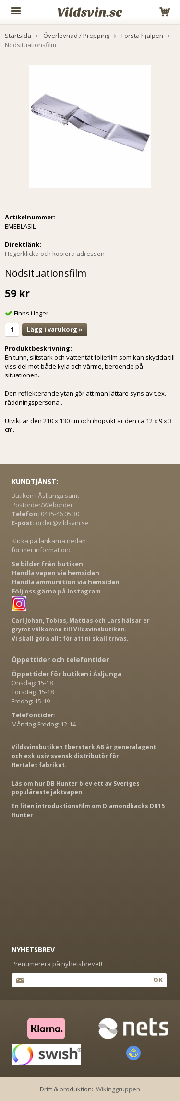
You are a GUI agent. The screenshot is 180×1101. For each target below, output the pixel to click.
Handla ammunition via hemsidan (66, 582)
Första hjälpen (142, 35)
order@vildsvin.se (62, 523)
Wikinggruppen (118, 1089)
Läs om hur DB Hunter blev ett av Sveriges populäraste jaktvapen (76, 788)
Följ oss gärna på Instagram (56, 591)
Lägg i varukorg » (55, 329)
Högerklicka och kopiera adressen (55, 253)
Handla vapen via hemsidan (55, 573)
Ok (157, 979)
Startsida (18, 35)
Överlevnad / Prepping (76, 35)
